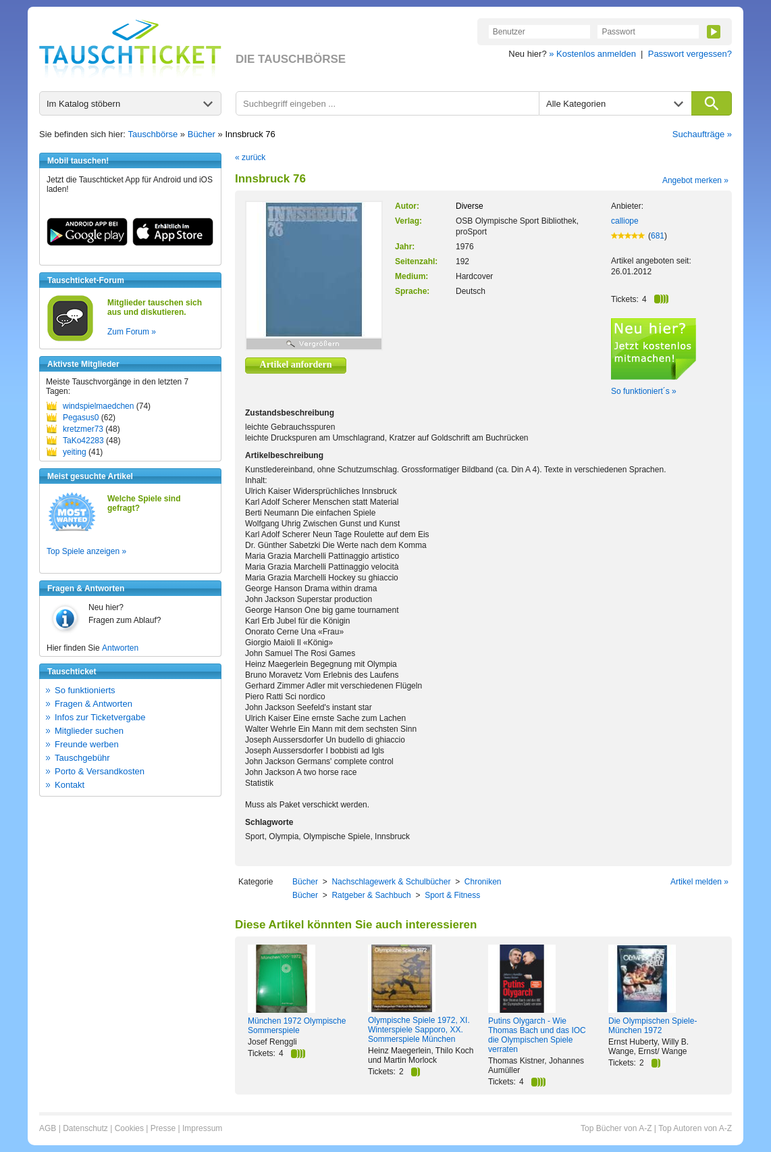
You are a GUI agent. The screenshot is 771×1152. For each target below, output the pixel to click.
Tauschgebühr (82, 758)
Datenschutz (85, 1128)
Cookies (129, 1128)
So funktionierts (85, 690)
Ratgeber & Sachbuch (370, 895)
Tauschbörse (153, 134)
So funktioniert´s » (643, 391)
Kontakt (69, 785)
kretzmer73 (83, 429)
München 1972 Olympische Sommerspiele (297, 1025)
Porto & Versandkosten (99, 771)
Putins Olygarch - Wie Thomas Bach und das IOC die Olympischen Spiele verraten (537, 1035)
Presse (163, 1128)
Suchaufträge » (702, 134)
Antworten (120, 648)
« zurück (250, 157)
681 (657, 236)
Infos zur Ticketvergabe (100, 717)
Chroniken (483, 881)
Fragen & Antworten (93, 704)
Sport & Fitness (452, 895)
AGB (47, 1128)
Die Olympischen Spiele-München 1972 (652, 1025)
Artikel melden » (699, 881)
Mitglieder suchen (89, 731)
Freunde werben (87, 744)
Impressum (202, 1128)
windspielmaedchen (98, 406)
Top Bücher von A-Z (616, 1128)
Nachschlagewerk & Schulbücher (390, 881)
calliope (625, 221)
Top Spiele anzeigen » (86, 551)
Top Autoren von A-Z (695, 1128)
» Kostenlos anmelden (592, 54)
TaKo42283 (83, 440)
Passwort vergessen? (690, 54)
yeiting (74, 452)
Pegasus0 (81, 417)
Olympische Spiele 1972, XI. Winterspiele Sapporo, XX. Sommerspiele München (419, 1030)
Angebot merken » (695, 180)
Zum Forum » (131, 331)
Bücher (201, 134)
